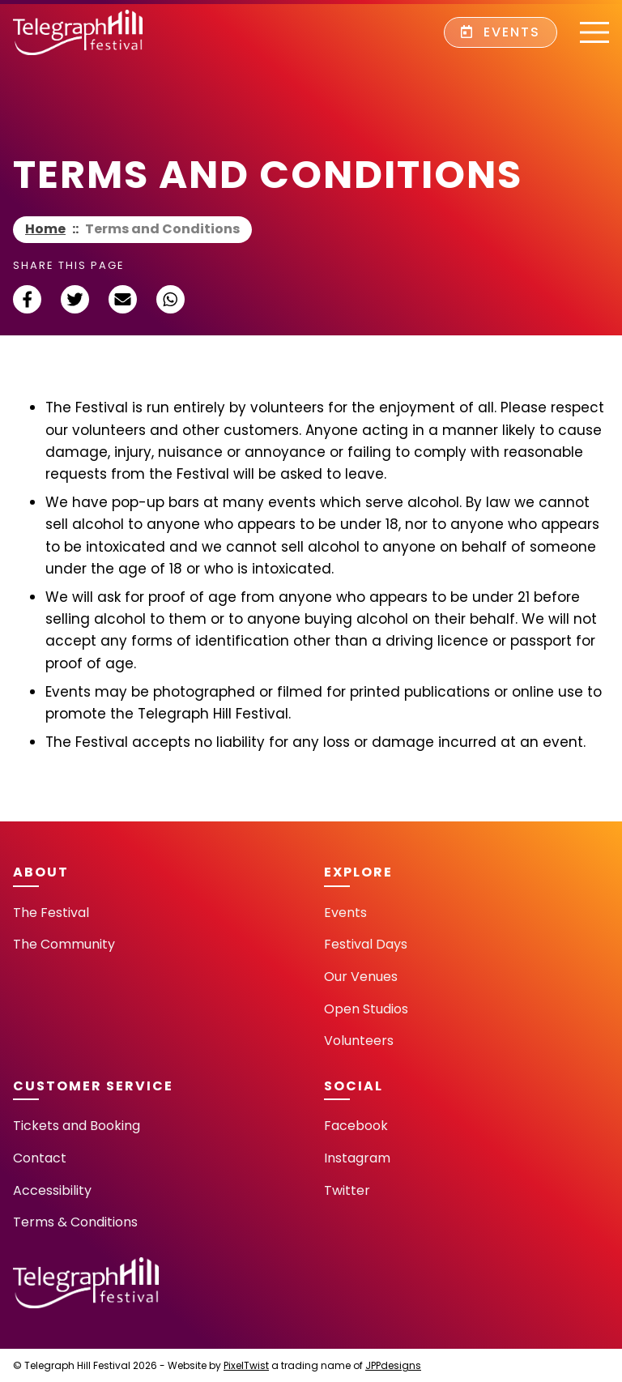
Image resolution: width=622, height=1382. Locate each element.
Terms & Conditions (75, 1222)
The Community (64, 944)
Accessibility (52, 1190)
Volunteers (359, 1040)
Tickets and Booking (76, 1125)
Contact (39, 1158)
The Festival (51, 912)
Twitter (347, 1190)
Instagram (357, 1158)
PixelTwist (246, 1365)
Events (500, 32)
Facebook (356, 1125)
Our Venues (361, 976)
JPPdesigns (393, 1365)
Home (45, 229)
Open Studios (366, 1009)
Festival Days (365, 944)
